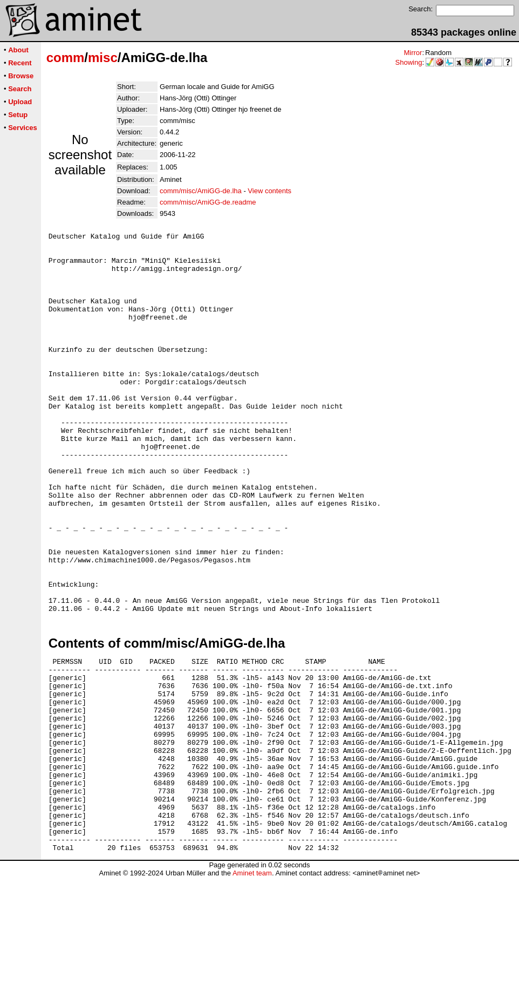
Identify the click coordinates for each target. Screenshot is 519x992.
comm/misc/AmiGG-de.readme (208, 202)
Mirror (413, 53)
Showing (408, 62)
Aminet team (252, 988)
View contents (269, 191)
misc (103, 57)
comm (65, 57)
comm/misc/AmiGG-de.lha (201, 191)
